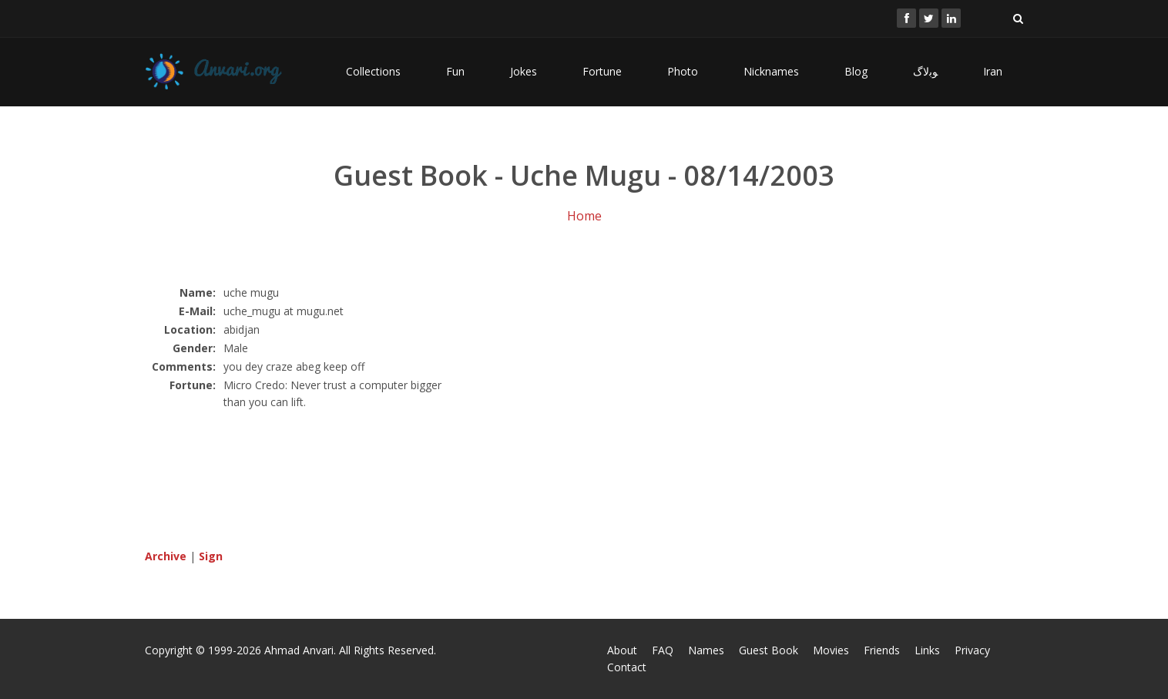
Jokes (523, 71)
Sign (211, 556)
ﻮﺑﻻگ (925, 71)
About (622, 650)
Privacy (972, 650)
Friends (882, 650)
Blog (856, 71)
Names (706, 650)
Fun (455, 71)
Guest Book (768, 650)
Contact (626, 667)
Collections (373, 71)
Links (927, 650)
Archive (165, 556)
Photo (682, 71)
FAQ (662, 650)
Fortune (602, 71)
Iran (992, 71)
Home (584, 215)
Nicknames (771, 71)
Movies (831, 650)
